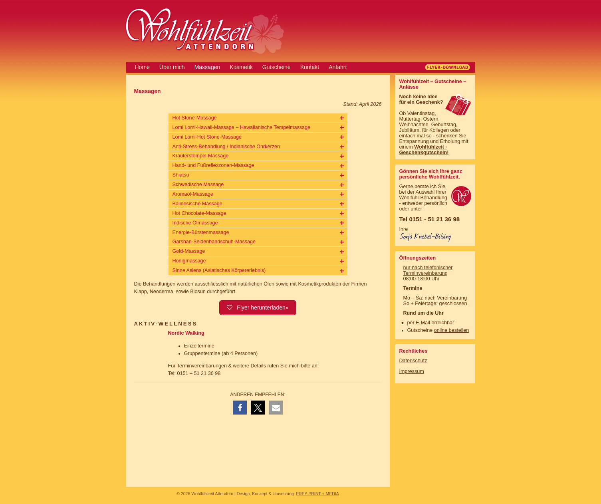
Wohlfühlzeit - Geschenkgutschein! (424, 149)
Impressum (411, 371)
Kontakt (309, 67)
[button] (240, 408)
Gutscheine (276, 67)
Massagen (207, 67)
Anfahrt (338, 67)
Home (142, 67)
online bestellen (451, 330)
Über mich (172, 67)
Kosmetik (241, 67)
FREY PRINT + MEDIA (317, 493)
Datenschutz (413, 360)
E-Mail (423, 322)
